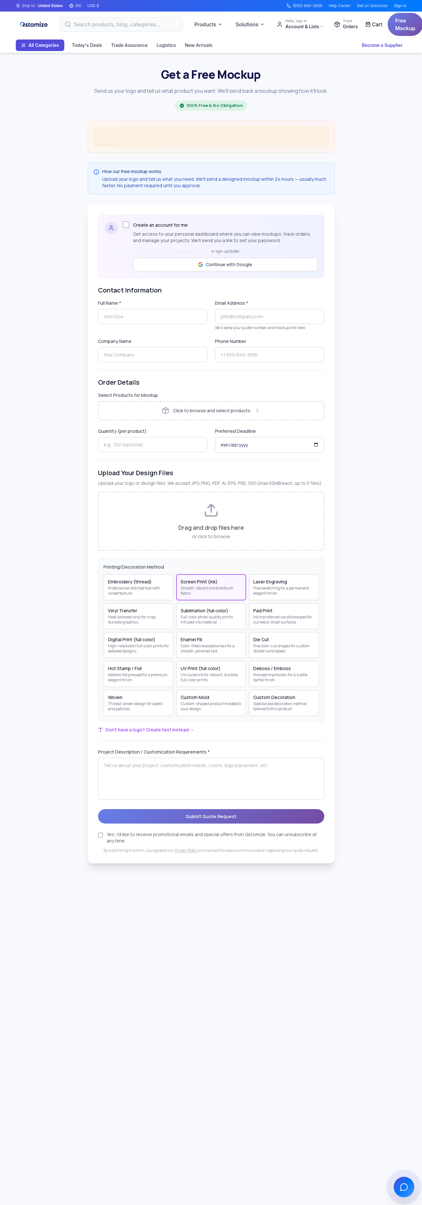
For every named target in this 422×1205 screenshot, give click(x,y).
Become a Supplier (382, 45)
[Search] (121, 24)
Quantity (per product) (122, 431)
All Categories (40, 45)
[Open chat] (404, 1187)
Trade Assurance (129, 45)
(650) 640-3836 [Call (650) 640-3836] (304, 5)
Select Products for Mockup (128, 395)
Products (208, 24)
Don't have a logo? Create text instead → (146, 730)
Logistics (166, 45)
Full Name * (109, 303)
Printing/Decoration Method (133, 567)
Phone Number (230, 341)
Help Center (340, 5)
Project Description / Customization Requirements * (154, 752)
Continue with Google (225, 264)
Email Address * (231, 303)
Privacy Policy (186, 850)
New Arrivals (198, 45)
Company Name (114, 341)
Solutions (250, 24)
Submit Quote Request (211, 816)
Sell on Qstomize (372, 5)
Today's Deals (87, 45)
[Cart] (373, 24)
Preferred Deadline (235, 431)
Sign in (400, 5)
